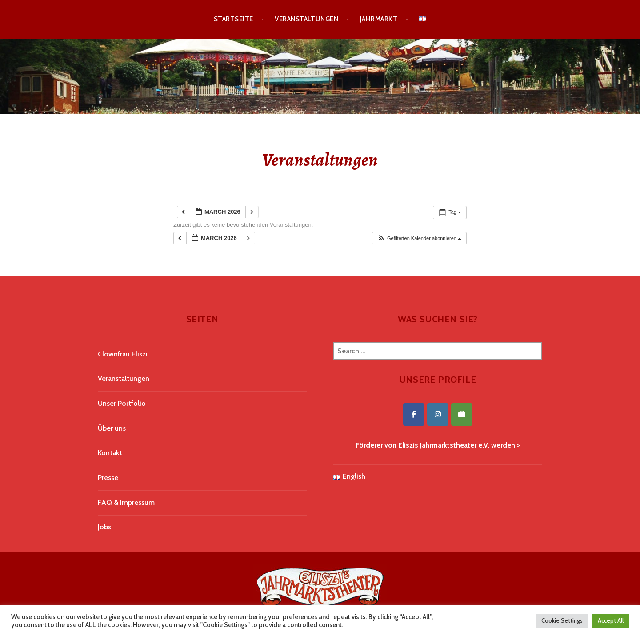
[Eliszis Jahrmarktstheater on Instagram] (437, 414)
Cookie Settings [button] (562, 620)
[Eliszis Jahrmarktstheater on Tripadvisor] (461, 414)
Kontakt (110, 452)
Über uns (112, 428)
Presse (108, 477)
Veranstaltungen (306, 19)
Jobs (104, 527)
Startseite (233, 19)
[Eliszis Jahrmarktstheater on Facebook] (413, 414)
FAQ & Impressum (126, 502)
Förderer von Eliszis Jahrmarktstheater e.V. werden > (438, 445)
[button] (419, 238)
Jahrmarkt (378, 19)
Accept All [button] (611, 620)
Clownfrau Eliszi (123, 354)
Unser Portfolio (122, 403)
